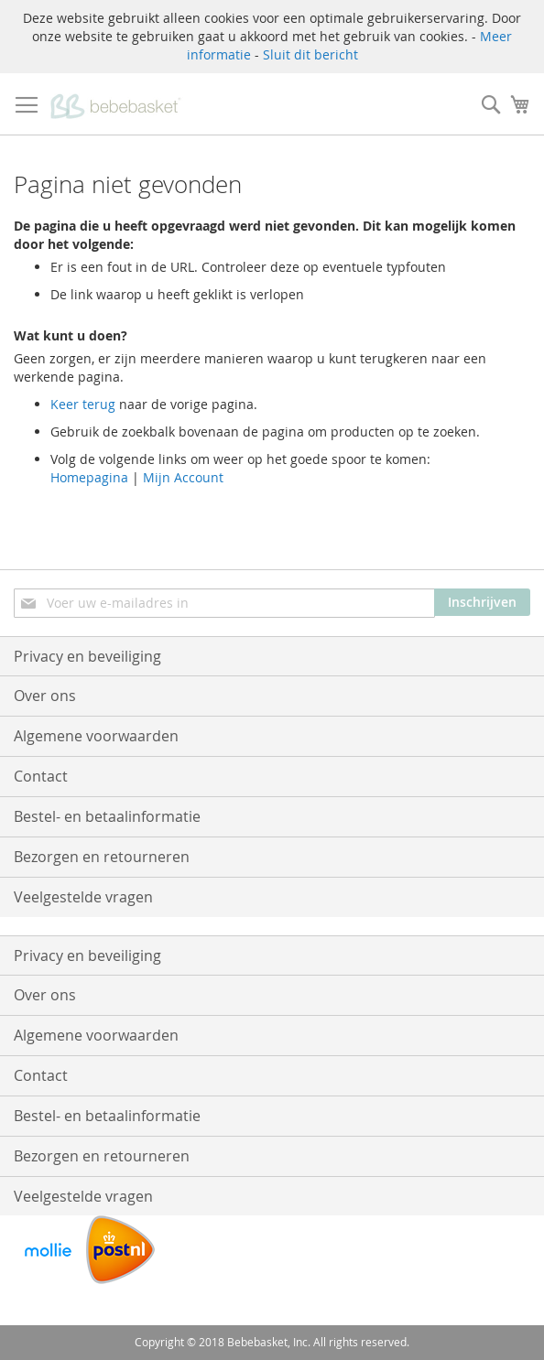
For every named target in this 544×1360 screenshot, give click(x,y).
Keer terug (82, 404)
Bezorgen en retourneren (102, 857)
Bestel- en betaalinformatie (107, 816)
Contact (41, 776)
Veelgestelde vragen (83, 897)
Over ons (45, 695)
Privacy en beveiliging (87, 656)
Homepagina (89, 477)
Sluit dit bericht (310, 54)
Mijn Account (183, 477)
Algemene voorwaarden (96, 736)
